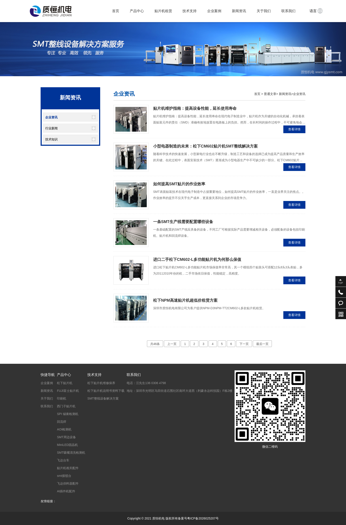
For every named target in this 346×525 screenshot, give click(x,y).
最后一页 (262, 344)
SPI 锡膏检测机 (67, 414)
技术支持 (189, 11)
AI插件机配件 (66, 491)
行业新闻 (51, 128)
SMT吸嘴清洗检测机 (71, 452)
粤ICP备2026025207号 (203, 518)
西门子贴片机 (66, 406)
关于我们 (264, 11)
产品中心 (137, 11)
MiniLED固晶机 (67, 445)
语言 (316, 10)
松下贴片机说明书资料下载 (105, 390)
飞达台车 (63, 460)
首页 (115, 11)
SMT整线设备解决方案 (103, 398)
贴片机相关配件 (68, 468)
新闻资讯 (239, 11)
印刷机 (61, 398)
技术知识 (51, 139)
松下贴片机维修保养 (101, 383)
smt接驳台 (64, 476)
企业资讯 (51, 117)
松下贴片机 (64, 383)
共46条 (155, 344)
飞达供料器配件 (68, 483)
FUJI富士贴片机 (68, 390)
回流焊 (61, 421)
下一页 (244, 344)
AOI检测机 (64, 429)
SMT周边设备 (66, 437)
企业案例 (214, 11)
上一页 (172, 344)
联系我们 (288, 11)
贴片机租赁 (163, 11)
